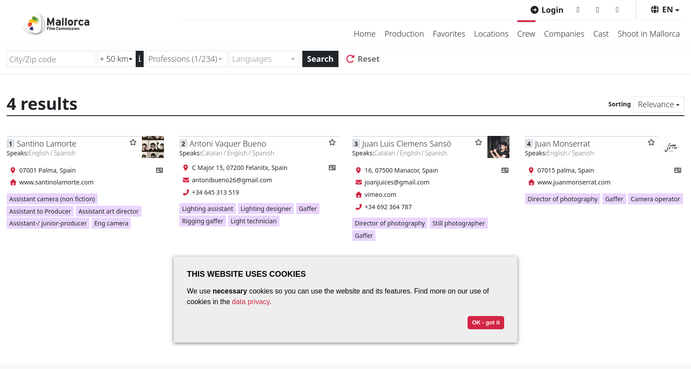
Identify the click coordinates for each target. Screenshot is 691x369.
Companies (564, 33)
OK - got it (486, 322)
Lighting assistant (207, 208)
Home (365, 33)
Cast (601, 33)
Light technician (254, 221)
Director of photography (390, 223)
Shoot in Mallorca (649, 33)
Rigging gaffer (202, 221)
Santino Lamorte (46, 143)
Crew (526, 33)
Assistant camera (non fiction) (52, 199)
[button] (664, 9)
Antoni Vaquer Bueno (227, 143)
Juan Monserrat (562, 143)
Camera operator (655, 199)
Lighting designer (266, 208)
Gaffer (308, 208)
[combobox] (186, 59)
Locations (491, 33)
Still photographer (458, 223)
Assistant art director (108, 211)
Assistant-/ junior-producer (48, 223)
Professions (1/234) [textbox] (183, 58)
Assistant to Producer (40, 211)
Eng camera (111, 223)
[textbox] (261, 59)
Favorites (449, 33)
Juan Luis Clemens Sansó (406, 143)
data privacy (250, 301)
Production (404, 33)
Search (320, 58)
